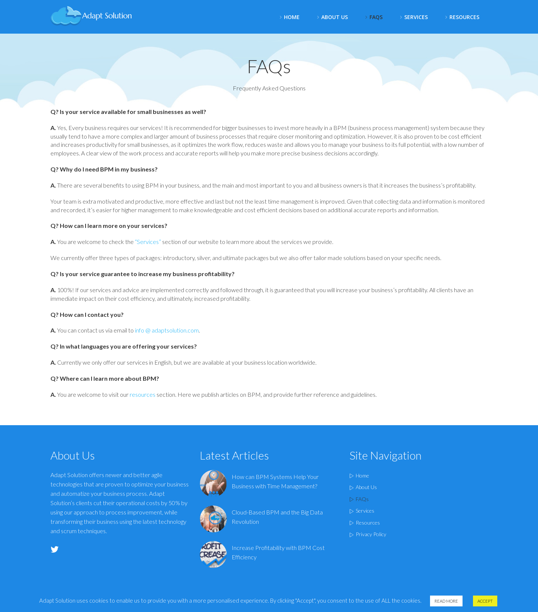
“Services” (148, 241)
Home (292, 17)
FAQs (362, 499)
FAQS (376, 17)
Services (416, 17)
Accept (485, 601)
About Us (334, 17)
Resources (464, 17)
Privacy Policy (371, 534)
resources (142, 394)
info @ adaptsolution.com (167, 330)
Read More (446, 601)
